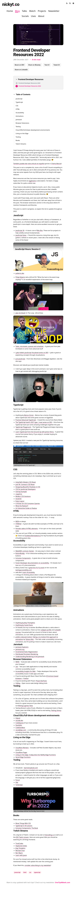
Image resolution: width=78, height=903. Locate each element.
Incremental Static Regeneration (26, 652)
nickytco (10, 4)
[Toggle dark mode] (73, 3)
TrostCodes (19, 843)
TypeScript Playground (23, 427)
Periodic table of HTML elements (26, 529)
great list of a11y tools (36, 568)
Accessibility (20, 113)
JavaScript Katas (20, 235)
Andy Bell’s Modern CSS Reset (25, 482)
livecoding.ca (49, 835)
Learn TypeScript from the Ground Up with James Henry (34, 432)
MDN (17, 521)
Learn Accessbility (29, 572)
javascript (17, 872)
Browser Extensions (22, 123)
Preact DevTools (41, 681)
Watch (32, 10)
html (24, 872)
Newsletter (53, 10)
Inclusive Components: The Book (26, 828)
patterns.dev (19, 273)
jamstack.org (19, 649)
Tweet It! (56, 65)
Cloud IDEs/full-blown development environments (33, 130)
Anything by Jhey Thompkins (25, 623)
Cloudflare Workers (22, 748)
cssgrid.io (18, 494)
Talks (24, 10)
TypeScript (19, 102)
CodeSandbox (20, 728)
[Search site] (70, 3)
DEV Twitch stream (22, 837)
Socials (25, 16)
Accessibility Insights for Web (25, 671)
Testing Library (56, 710)
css (30, 872)
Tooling (18, 137)
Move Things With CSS (23, 823)
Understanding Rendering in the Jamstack (29, 657)
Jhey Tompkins (20, 848)
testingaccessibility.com (23, 570)
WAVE (17, 662)
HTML (18, 109)
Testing (18, 127)
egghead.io (33, 181)
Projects (42, 10)
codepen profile (46, 630)
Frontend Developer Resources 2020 (29, 83)
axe (16, 667)
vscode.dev (19, 720)
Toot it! (46, 65)
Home (10, 10)
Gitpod (17, 718)
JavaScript (19, 99)
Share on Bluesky (34, 65)
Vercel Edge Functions (22, 757)
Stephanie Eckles (21, 846)
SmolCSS (18, 499)
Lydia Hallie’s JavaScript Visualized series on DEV (31, 353)
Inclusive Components (23, 558)
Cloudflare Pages (21, 752)
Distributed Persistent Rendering (26, 654)
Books (18, 140)
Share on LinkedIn (21, 70)
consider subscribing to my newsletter (38, 865)
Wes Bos (40, 230)
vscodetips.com (20, 730)
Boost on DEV (19, 65)
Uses (33, 16)
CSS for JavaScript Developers (25, 489)
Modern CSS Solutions (23, 496)
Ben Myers (19, 853)
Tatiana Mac (30, 639)
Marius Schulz (29, 415)
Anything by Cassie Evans (24, 625)
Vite (16, 782)
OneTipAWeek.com (62, 882)
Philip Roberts (20, 277)
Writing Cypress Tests (25, 706)
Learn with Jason (21, 855)
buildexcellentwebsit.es (33, 536)
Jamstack (19, 120)
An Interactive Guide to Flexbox (26, 508)
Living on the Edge (22, 133)
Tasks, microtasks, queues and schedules (29, 346)
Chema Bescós (56, 164)
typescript (37, 872)
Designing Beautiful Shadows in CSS (27, 487)
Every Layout (19, 501)
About (41, 16)
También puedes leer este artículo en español (28, 164)
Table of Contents (21, 94)
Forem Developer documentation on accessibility (32, 563)
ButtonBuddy (20, 553)
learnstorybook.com (31, 768)
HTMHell (18, 524)
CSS (17, 106)
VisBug (17, 683)
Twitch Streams (21, 144)
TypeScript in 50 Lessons (23, 826)
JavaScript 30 (19, 230)
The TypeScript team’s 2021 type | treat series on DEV (33, 422)
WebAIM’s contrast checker (24, 551)
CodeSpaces (19, 723)
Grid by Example (21, 492)
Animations (19, 116)
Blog (17, 10)
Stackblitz (18, 725)
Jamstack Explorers (21, 647)
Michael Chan (20, 851)
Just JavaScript (20, 359)
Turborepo (19, 785)
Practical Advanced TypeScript (25, 420)
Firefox (25, 678)
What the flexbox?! (21, 506)
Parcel (17, 780)
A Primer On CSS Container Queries (27, 504)
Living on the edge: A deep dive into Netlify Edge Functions (35, 755)
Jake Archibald (20, 313)
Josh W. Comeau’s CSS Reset (25, 485)
